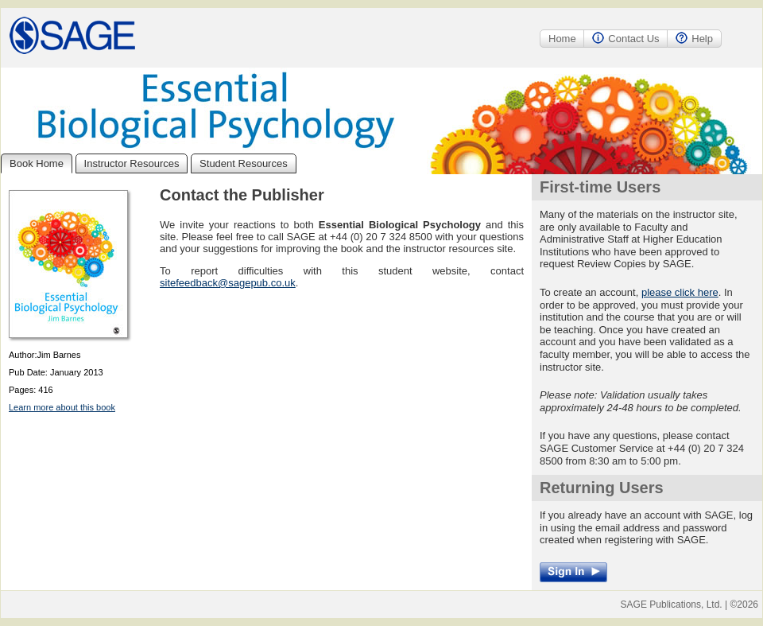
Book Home (37, 163)
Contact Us (625, 39)
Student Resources (243, 163)
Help (694, 39)
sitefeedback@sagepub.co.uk (228, 283)
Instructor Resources (132, 163)
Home (562, 39)
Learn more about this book (62, 407)
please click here (679, 292)
